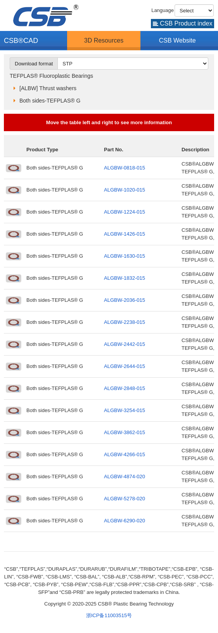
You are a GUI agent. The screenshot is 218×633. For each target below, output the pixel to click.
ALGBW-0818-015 (124, 168)
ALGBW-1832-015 (124, 278)
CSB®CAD (21, 40)
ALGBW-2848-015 (124, 388)
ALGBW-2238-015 (124, 322)
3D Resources (103, 40)
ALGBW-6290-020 (124, 521)
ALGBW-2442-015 (124, 344)
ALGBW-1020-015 (124, 190)
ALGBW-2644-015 (124, 366)
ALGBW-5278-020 (124, 498)
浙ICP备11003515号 (109, 615)
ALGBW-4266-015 (124, 454)
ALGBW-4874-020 (124, 476)
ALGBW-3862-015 (124, 432)
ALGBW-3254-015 (124, 410)
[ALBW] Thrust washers (47, 88)
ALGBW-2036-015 (124, 300)
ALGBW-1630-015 (124, 256)
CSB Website (177, 40)
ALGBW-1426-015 (124, 234)
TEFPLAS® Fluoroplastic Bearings (51, 76)
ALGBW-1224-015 (124, 212)
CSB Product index (183, 23)
